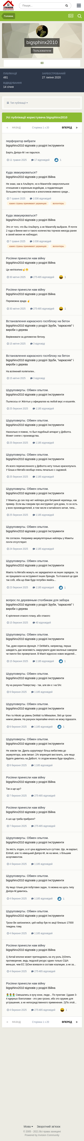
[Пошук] (40, 6)
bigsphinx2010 (15, 145)
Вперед (67, 127)
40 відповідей (42, 622)
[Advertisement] (42, 1078)
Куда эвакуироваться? (21, 172)
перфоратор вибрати (20, 141)
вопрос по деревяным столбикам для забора (37, 600)
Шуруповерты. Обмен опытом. (27, 390)
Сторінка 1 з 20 (41, 127)
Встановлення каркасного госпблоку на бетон (38, 321)
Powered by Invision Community (42, 1135)
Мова (28, 1126)
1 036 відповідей (40, 198)
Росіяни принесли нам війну (25, 258)
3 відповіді (37, 343)
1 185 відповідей (43, 408)
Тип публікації (17, 102)
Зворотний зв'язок (48, 1126)
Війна (51, 176)
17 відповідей (40, 160)
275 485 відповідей (42, 277)
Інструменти (56, 145)
